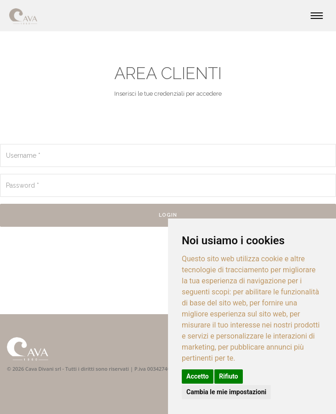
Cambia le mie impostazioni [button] (226, 392)
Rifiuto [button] (228, 376)
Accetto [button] (197, 376)
